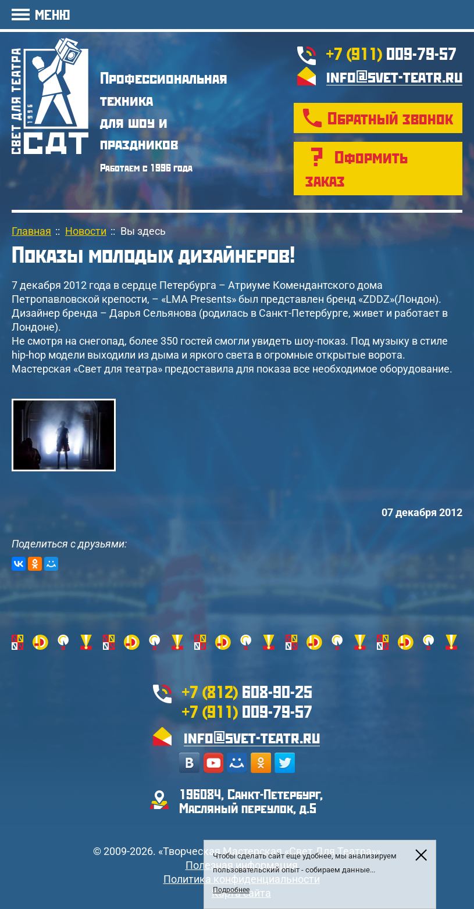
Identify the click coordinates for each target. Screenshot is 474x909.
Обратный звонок (390, 118)
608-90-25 (247, 691)
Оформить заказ (356, 168)
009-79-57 (391, 53)
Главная (31, 231)
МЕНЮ (52, 14)
